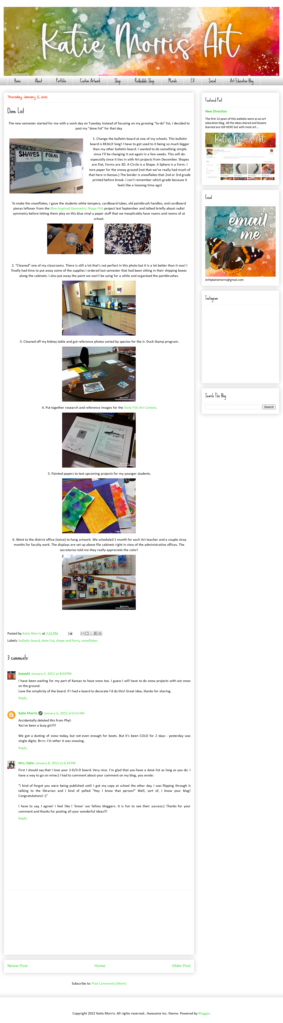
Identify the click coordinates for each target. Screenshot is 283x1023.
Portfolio (61, 80)
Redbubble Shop (144, 80)
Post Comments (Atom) (109, 984)
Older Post (181, 966)
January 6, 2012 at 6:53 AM (64, 713)
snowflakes (89, 641)
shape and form (67, 641)
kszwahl (24, 674)
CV (193, 80)
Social (212, 80)
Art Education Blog (241, 80)
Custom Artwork (90, 80)
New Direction (216, 111)
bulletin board (29, 641)
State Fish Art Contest (140, 408)
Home (17, 80)
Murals (172, 80)
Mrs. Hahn (26, 763)
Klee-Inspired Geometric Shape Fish (76, 208)
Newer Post (17, 966)
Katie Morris (27, 713)
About (38, 80)
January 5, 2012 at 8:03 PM (51, 674)
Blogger (204, 1013)
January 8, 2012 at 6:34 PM (55, 763)
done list (47, 641)
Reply (22, 698)
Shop (118, 80)
